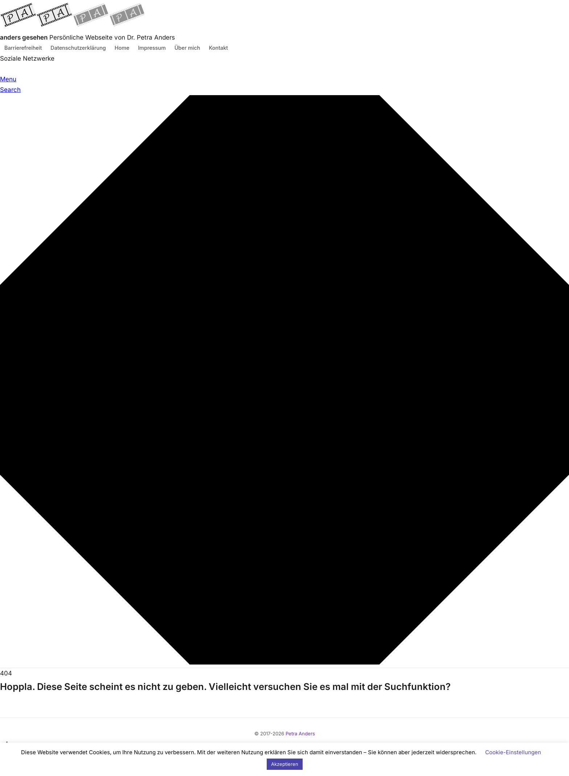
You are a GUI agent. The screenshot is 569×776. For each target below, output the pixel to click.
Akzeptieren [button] (284, 764)
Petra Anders (300, 733)
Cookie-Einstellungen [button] (513, 752)
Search (10, 89)
